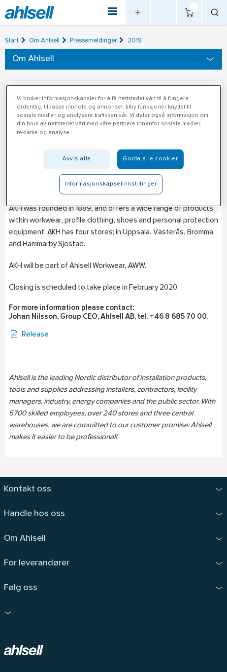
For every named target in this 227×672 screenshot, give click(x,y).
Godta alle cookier (150, 158)
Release (29, 335)
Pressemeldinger (93, 40)
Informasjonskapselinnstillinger (111, 183)
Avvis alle (77, 158)
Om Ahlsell (44, 40)
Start (12, 40)
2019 (135, 40)
